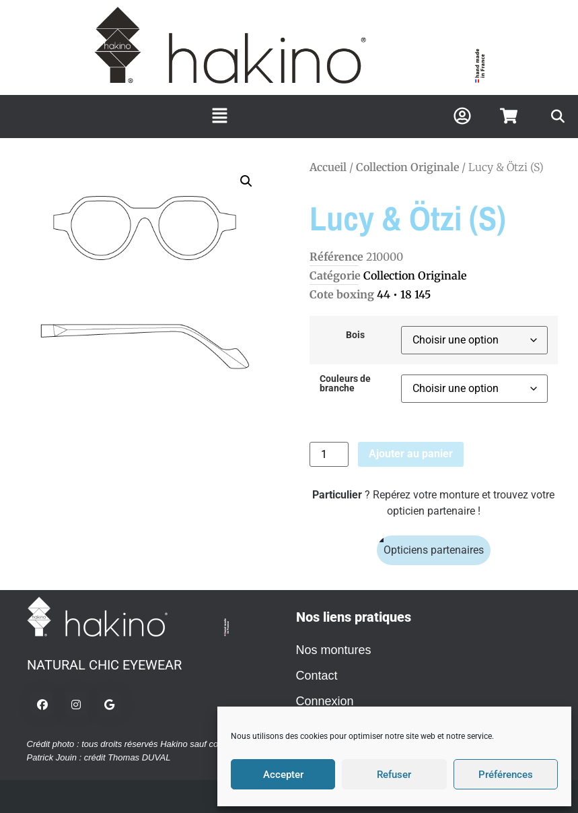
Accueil (328, 167)
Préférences (505, 775)
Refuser (394, 775)
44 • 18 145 (404, 294)
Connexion (325, 701)
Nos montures (333, 650)
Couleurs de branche (345, 384)
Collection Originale (407, 167)
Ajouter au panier (411, 453)
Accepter (283, 775)
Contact (317, 675)
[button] (219, 116)
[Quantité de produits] (329, 454)
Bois (355, 335)
